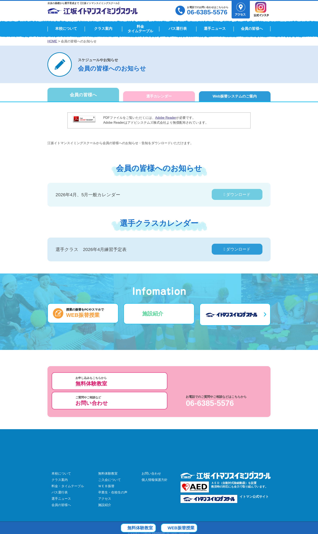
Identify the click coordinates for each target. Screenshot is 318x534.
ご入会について (109, 459)
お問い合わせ (151, 452)
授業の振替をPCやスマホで (85, 313)
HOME (52, 41)
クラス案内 (103, 29)
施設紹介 (152, 314)
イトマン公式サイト (254, 475)
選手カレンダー (159, 96)
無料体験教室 (108, 452)
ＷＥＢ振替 (106, 465)
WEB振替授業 (186, 527)
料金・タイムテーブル (68, 465)
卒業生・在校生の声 (112, 471)
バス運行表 (178, 29)
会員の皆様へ (252, 29)
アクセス (104, 477)
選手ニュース (215, 29)
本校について (66, 29)
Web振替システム (235, 96)
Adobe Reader (165, 117)
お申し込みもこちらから (91, 381)
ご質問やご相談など (156, 381)
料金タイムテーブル (140, 29)
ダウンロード (237, 194)
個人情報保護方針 (155, 459)
